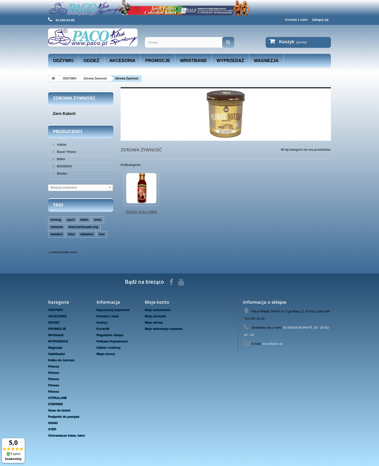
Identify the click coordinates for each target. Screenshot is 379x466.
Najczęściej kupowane (113, 310)
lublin (84, 219)
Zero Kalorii (64, 113)
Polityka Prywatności (112, 341)
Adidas (61, 144)
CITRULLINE (57, 398)
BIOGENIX (64, 166)
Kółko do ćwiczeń (61, 360)
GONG (53, 423)
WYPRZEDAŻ (230, 60)
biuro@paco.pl (272, 344)
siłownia (57, 227)
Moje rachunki (155, 316)
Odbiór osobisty (108, 347)
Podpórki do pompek (63, 416)
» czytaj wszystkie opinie (62, 252)
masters (57, 234)
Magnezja (266, 60)
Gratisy (101, 322)
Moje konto (157, 302)
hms (71, 234)
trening (56, 219)
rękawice (87, 234)
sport (71, 219)
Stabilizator (56, 354)
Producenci (67, 131)
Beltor (60, 159)
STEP (52, 429)
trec (102, 234)
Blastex (61, 173)
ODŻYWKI (63, 60)
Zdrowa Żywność (95, 78)
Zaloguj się (320, 19)
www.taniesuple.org (83, 227)
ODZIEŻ (91, 60)
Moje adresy (154, 322)
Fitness (53, 366)
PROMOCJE (157, 60)
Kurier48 (102, 329)
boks (97, 219)
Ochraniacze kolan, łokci (66, 435)
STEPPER (55, 404)
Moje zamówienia (157, 310)
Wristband (193, 60)
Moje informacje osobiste (163, 329)
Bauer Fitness (66, 152)
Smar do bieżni (59, 410)
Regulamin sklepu (109, 335)
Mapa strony (105, 354)
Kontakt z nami (296, 19)
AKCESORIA (122, 60)
